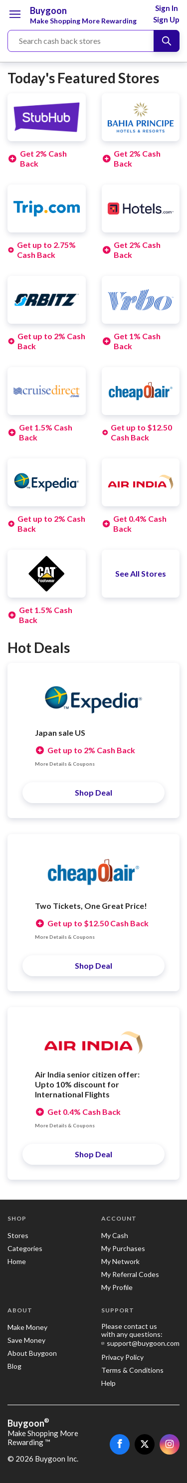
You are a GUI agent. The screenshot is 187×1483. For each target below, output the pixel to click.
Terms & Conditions (132, 1370)
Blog (14, 1366)
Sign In (166, 7)
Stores (17, 1235)
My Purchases (123, 1248)
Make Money (27, 1327)
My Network (120, 1261)
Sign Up (166, 19)
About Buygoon (32, 1353)
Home (16, 1261)
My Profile (117, 1287)
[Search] (167, 41)
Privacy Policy (122, 1357)
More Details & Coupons (65, 764)
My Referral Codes (130, 1274)
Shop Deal (93, 792)
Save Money (26, 1340)
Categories (24, 1248)
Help (108, 1383)
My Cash (114, 1235)
